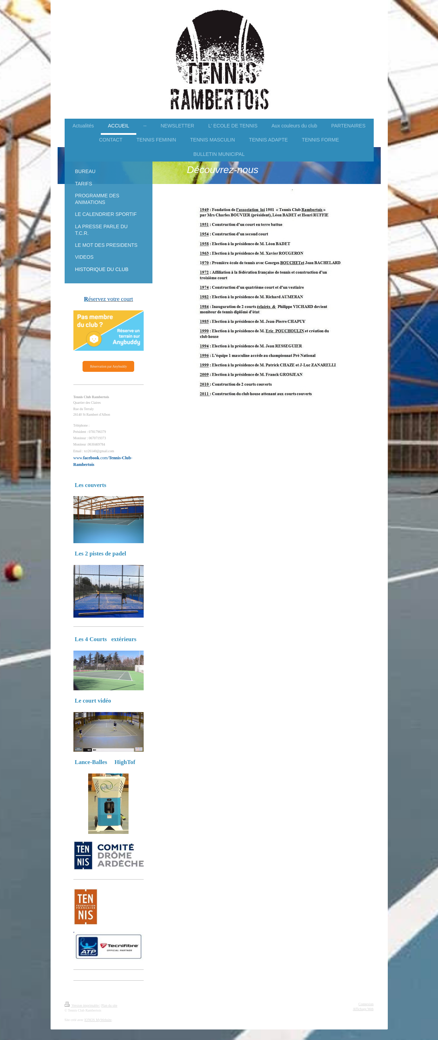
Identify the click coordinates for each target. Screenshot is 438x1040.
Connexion (366, 1004)
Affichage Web (363, 1009)
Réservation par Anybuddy (108, 366)
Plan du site (109, 1005)
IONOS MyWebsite (97, 1020)
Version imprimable (82, 1005)
